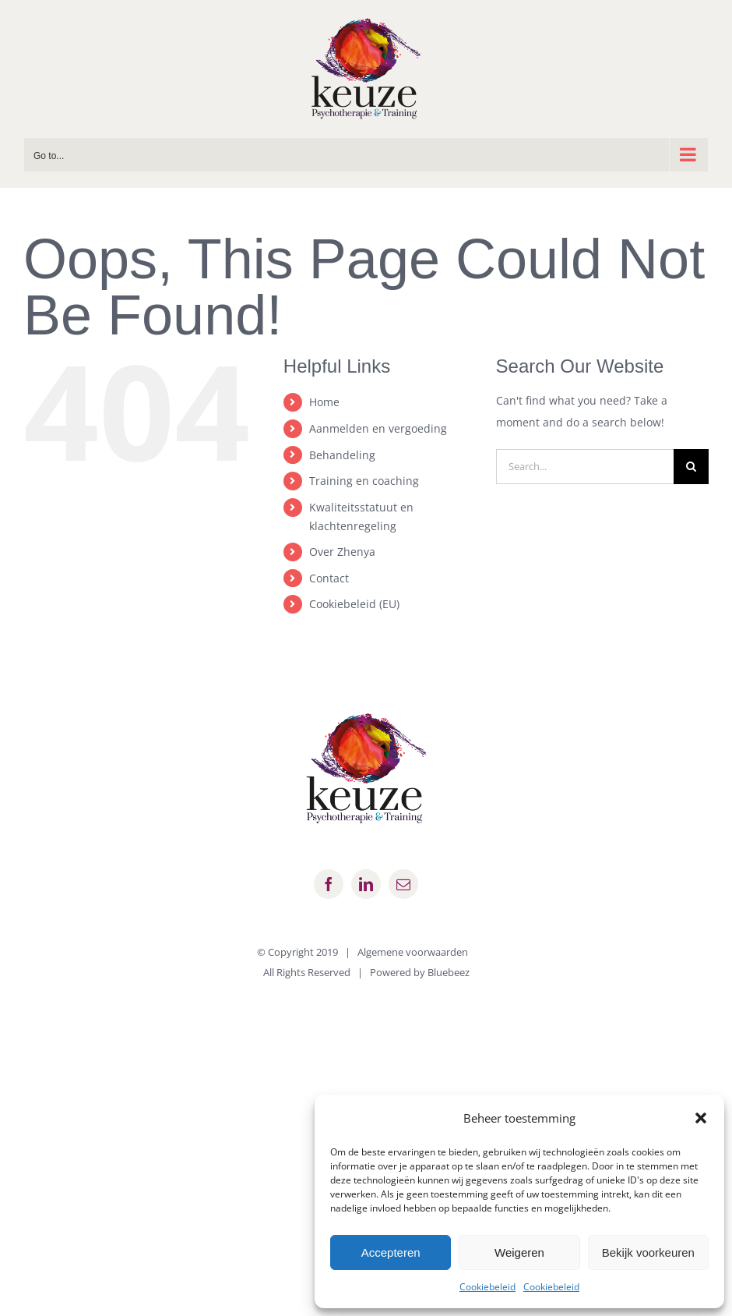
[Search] (691, 466)
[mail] (403, 884)
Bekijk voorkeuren (648, 1252)
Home (324, 401)
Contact (329, 578)
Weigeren (519, 1252)
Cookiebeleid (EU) (354, 603)
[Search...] (585, 466)
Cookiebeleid (487, 1286)
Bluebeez (449, 972)
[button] (701, 1118)
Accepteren (391, 1252)
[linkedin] (366, 884)
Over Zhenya (342, 551)
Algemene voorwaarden (412, 952)
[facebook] (328, 884)
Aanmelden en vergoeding (378, 428)
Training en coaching (364, 480)
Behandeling (342, 455)
